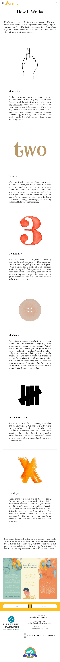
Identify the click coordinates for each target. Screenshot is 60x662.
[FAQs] (44, 606)
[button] (2, 3)
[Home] (15, 606)
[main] (30, 11)
